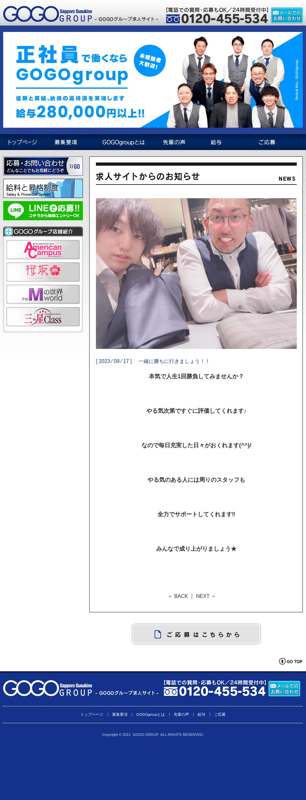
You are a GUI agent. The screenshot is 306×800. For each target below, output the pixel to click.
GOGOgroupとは (150, 714)
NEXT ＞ (206, 596)
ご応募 (220, 714)
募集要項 (119, 714)
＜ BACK (178, 596)
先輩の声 (181, 714)
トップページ (91, 714)
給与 (201, 714)
